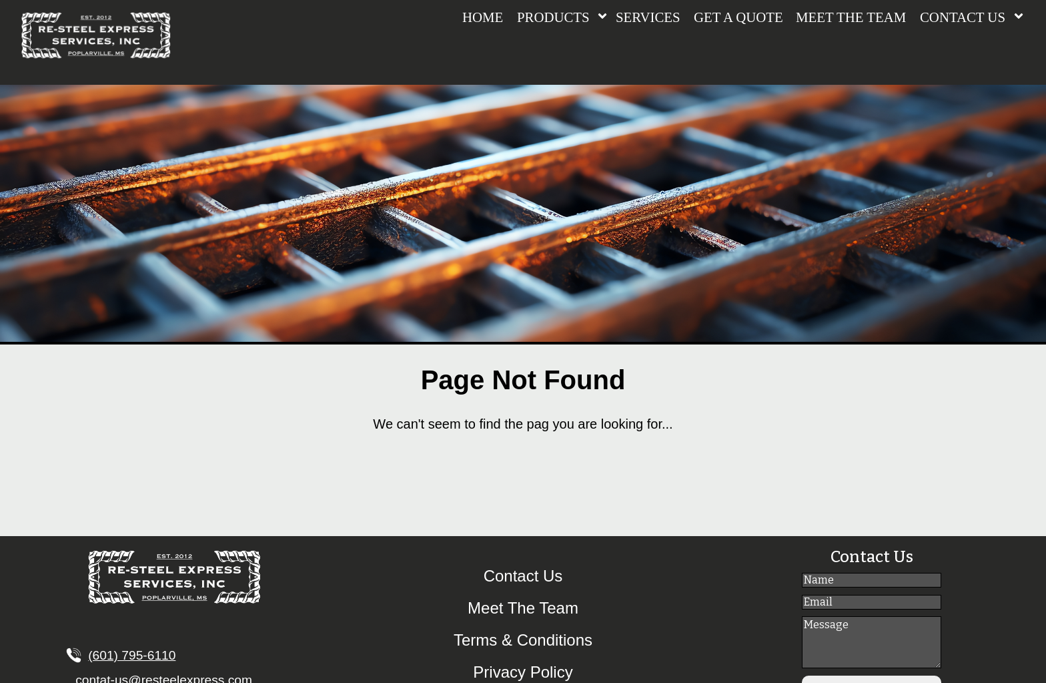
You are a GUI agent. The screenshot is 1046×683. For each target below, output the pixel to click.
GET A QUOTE (738, 17)
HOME (482, 17)
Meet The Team (523, 608)
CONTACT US (962, 17)
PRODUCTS (553, 17)
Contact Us (523, 576)
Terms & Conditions (523, 640)
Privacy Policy (522, 672)
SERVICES (648, 17)
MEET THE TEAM (851, 17)
